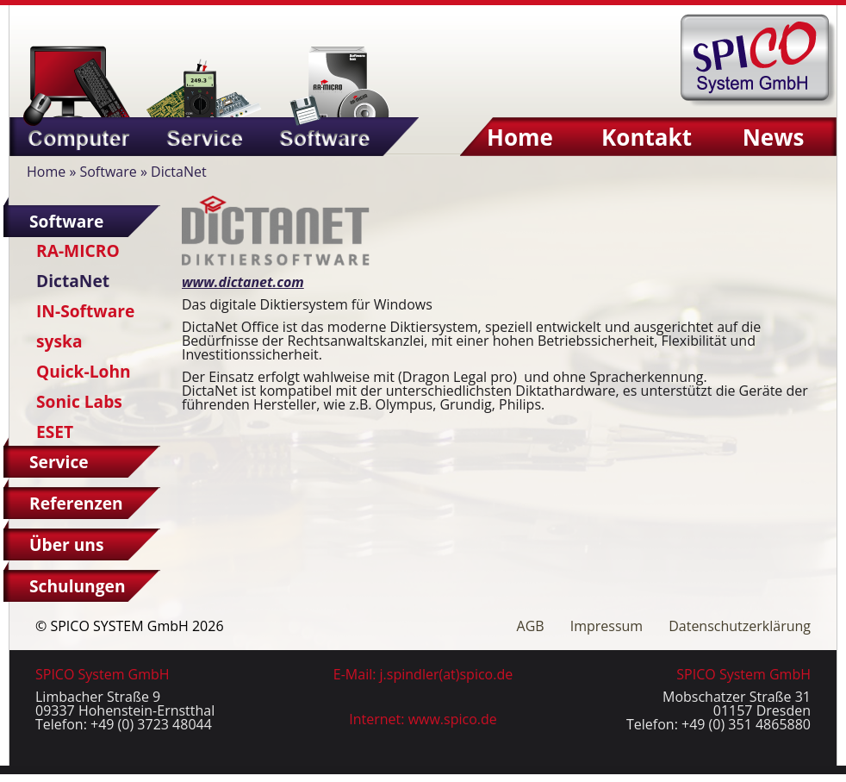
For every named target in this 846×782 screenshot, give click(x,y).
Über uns (66, 544)
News (774, 137)
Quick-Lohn (83, 371)
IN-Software (85, 310)
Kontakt (646, 137)
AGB (530, 625)
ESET (54, 431)
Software (107, 171)
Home (520, 137)
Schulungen (77, 585)
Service (59, 461)
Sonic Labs (79, 401)
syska (59, 341)
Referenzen (76, 503)
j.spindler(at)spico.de (446, 674)
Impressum (606, 625)
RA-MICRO (78, 250)
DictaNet (72, 280)
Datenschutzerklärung (740, 625)
